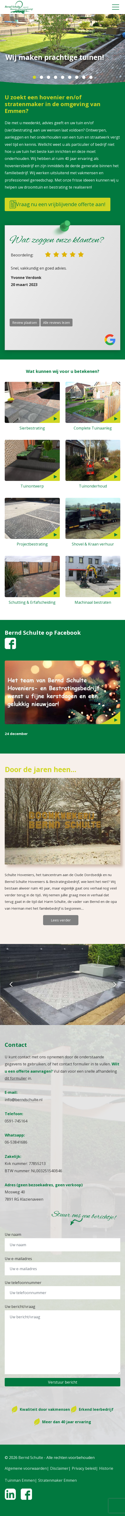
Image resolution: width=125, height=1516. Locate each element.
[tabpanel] (62, 49)
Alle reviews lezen (56, 322)
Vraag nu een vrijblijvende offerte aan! (57, 204)
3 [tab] (48, 77)
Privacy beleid (84, 1468)
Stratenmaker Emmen (57, 1480)
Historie (106, 1468)
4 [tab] (55, 77)
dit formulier (16, 1078)
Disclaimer (59, 1468)
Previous (10, 984)
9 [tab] (91, 77)
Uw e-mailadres (18, 1258)
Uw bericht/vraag (20, 1306)
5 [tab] (62, 77)
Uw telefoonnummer (23, 1282)
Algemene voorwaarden (26, 1468)
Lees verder (61, 920)
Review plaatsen (24, 322)
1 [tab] (34, 77)
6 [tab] (69, 77)
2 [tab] (41, 77)
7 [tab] (76, 77)
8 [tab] (83, 77)
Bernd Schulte (30, 1457)
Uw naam (13, 1234)
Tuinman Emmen (20, 1480)
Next (114, 984)
